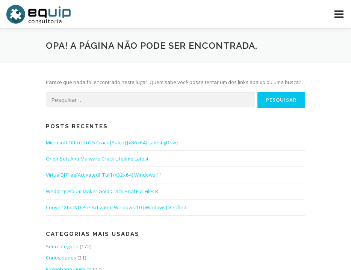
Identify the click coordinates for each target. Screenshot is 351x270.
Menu (338, 13)
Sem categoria (62, 246)
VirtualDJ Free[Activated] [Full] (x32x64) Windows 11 (104, 174)
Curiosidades (61, 257)
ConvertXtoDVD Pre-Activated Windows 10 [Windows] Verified (116, 207)
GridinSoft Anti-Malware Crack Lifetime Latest (97, 158)
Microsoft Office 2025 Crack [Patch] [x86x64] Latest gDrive (112, 142)
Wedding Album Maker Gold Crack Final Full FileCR (102, 191)
